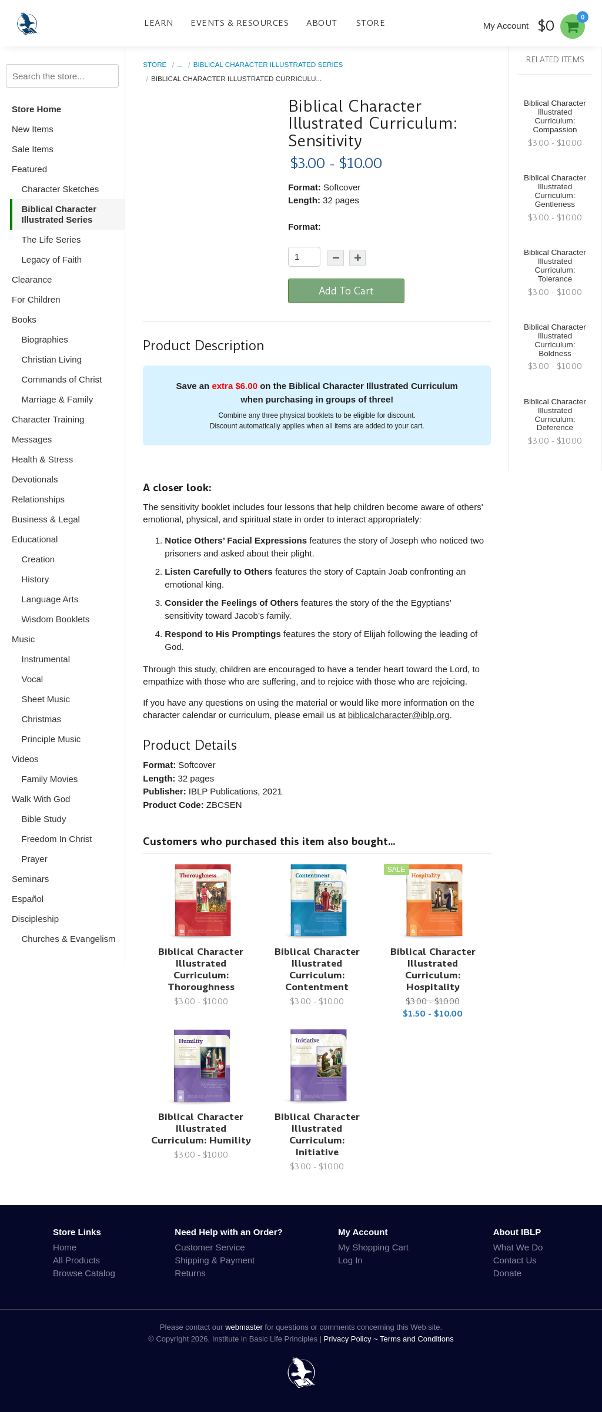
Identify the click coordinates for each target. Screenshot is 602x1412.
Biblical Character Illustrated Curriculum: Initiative (317, 1134)
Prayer (35, 859)
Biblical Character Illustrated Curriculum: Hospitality (433, 969)
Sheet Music (46, 699)
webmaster (244, 1327)
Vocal (33, 679)
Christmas (42, 719)
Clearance (32, 279)
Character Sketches (60, 189)
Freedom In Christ (57, 839)
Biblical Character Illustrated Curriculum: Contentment (317, 969)
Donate (507, 1273)
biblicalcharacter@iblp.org (399, 715)
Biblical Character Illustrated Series (59, 214)
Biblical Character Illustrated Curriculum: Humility (201, 1128)
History (35, 579)
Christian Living (52, 359)
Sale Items (32, 149)
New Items (32, 129)
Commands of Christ (62, 379)
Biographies (45, 339)
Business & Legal (46, 519)
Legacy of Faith (52, 259)
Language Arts (50, 599)
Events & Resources (239, 23)
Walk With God (41, 799)
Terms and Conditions (417, 1338)
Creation (38, 559)
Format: (304, 227)
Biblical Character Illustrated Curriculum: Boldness (555, 340)
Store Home (36, 109)
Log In (350, 1260)
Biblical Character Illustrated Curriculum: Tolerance (555, 265)
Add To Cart (346, 291)
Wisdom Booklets (56, 619)
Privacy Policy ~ (352, 1338)
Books (24, 319)
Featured (29, 169)
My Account (506, 26)
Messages (32, 439)
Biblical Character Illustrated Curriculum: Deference (555, 414)
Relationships (38, 499)
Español (28, 899)
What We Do (518, 1247)
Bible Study (44, 819)
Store (371, 23)
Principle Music (51, 739)
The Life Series (51, 239)
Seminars (30, 879)
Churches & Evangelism (69, 939)
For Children (36, 299)
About (321, 23)
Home (64, 1247)
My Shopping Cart (373, 1247)
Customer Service (210, 1247)
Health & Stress (42, 459)
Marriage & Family (57, 399)
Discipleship (35, 919)
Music (23, 639)
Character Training (48, 419)
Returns (190, 1273)
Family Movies (50, 779)
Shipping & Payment (215, 1260)
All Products (76, 1260)
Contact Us (515, 1260)
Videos (25, 759)
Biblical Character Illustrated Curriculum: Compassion (555, 116)
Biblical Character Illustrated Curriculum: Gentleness (555, 191)
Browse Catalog (84, 1273)
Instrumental (46, 659)
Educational (35, 539)
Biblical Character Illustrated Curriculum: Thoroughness (200, 969)
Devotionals (35, 479)
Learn (158, 23)
